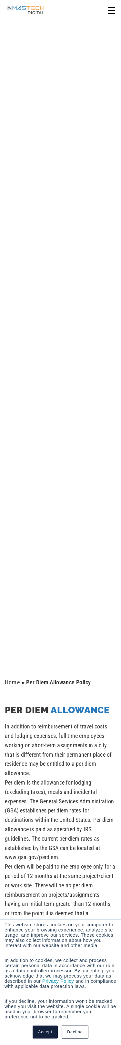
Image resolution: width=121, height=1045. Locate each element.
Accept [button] (45, 1032)
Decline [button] (75, 1032)
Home (12, 682)
